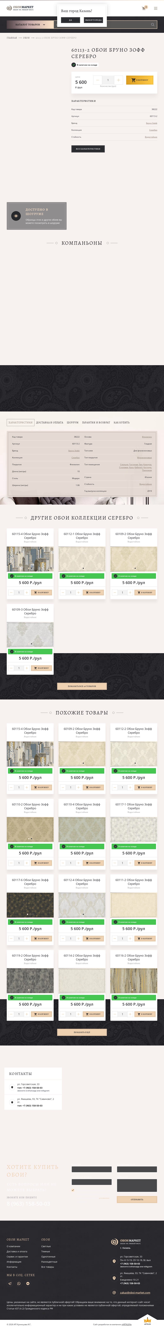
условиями (104, 1198)
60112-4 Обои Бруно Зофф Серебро (82, 882)
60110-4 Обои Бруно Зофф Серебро (82, 806)
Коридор (147, 464)
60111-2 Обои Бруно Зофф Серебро (133, 882)
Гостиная (133, 464)
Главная (12, 37)
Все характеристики (88, 148)
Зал (140, 464)
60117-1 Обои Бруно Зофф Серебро (133, 806)
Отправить (137, 1199)
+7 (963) (130, 1263)
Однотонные (48, 1256)
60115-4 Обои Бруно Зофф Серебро (30, 536)
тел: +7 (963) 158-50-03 (29, 1087)
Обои (26, 37)
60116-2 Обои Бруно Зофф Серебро (133, 957)
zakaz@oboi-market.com (135, 1292)
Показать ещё (82, 1032)
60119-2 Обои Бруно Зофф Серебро (30, 957)
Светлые (46, 1246)
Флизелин (147, 436)
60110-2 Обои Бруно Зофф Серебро (30, 806)
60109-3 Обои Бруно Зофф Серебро (30, 611)
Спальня (124, 464)
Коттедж (147, 467)
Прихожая (147, 470)
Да (70, 20)
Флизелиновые (144, 457)
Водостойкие (151, 137)
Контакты (12, 1266)
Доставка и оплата (17, 1251)
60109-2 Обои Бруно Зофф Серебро (133, 536)
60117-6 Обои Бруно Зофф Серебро (30, 882)
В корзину (139, 80)
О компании (13, 1246)
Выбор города (93, 20)
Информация (14, 1261)
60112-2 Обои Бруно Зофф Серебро (133, 731)
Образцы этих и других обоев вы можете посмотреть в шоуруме (44, 221)
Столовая (123, 467)
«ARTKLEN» (127, 1324)
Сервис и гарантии (17, 1256)
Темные (45, 1251)
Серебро (153, 130)
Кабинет (139, 467)
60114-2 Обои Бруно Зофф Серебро (82, 957)
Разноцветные (49, 1261)
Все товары (47, 1266)
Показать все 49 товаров (82, 686)
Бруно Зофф (151, 123)
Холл (131, 467)
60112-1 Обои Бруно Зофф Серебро (82, 536)
